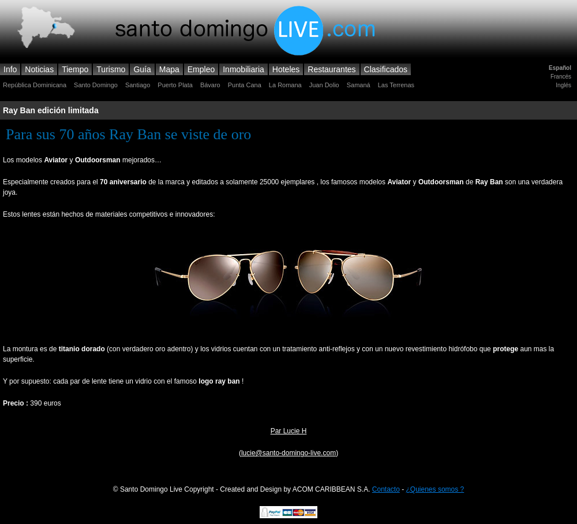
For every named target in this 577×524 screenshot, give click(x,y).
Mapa (169, 69)
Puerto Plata (175, 84)
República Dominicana (34, 84)
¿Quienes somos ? (435, 489)
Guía (142, 69)
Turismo (110, 69)
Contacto (386, 489)
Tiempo (75, 69)
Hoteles (285, 69)
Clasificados (385, 69)
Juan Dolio (324, 84)
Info (10, 69)
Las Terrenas (396, 84)
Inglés (563, 85)
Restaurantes (331, 69)
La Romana (285, 84)
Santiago (137, 84)
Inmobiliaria (243, 69)
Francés (560, 76)
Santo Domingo (96, 84)
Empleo (201, 69)
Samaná (358, 84)
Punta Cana (244, 84)
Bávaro (210, 84)
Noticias (39, 69)
